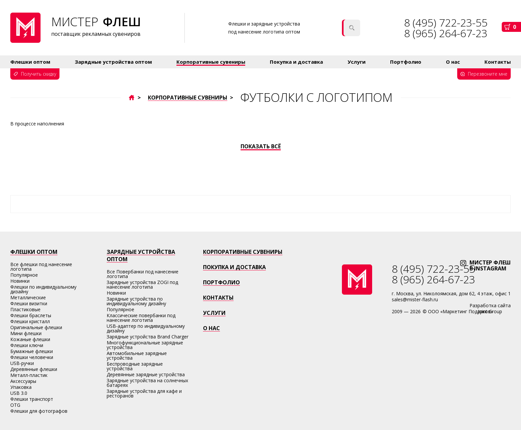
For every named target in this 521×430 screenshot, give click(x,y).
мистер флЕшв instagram (490, 265)
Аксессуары (23, 381)
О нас (453, 61)
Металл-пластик (29, 375)
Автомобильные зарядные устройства (137, 355)
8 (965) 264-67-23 (445, 33)
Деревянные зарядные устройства (146, 374)
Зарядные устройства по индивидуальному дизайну (136, 301)
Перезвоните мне (487, 74)
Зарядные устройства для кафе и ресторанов (144, 393)
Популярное (24, 275)
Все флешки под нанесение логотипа (41, 266)
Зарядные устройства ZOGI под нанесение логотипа (142, 284)
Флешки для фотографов (38, 411)
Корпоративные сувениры (210, 61)
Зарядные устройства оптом (113, 61)
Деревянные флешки (33, 369)
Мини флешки (26, 333)
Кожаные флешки (30, 339)
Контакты (497, 61)
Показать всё (261, 146)
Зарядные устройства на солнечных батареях (147, 382)
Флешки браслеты (30, 315)
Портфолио (405, 61)
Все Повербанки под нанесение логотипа (142, 273)
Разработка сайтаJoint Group (490, 308)
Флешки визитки (28, 303)
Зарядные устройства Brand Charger (147, 336)
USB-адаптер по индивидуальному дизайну (146, 328)
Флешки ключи (26, 345)
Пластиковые (25, 309)
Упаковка (21, 387)
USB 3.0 (18, 393)
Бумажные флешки (31, 351)
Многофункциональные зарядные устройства (145, 344)
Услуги (356, 61)
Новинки (20, 281)
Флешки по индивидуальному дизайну (43, 289)
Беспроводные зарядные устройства (135, 366)
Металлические (28, 297)
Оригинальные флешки (36, 327)
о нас (211, 328)
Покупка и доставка (296, 61)
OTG (15, 405)
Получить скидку (38, 74)
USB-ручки (22, 363)
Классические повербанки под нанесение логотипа (141, 317)
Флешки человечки (31, 357)
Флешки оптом (30, 61)
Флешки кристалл (30, 321)
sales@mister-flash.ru (415, 299)
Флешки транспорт (31, 399)
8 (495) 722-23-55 (433, 268)
